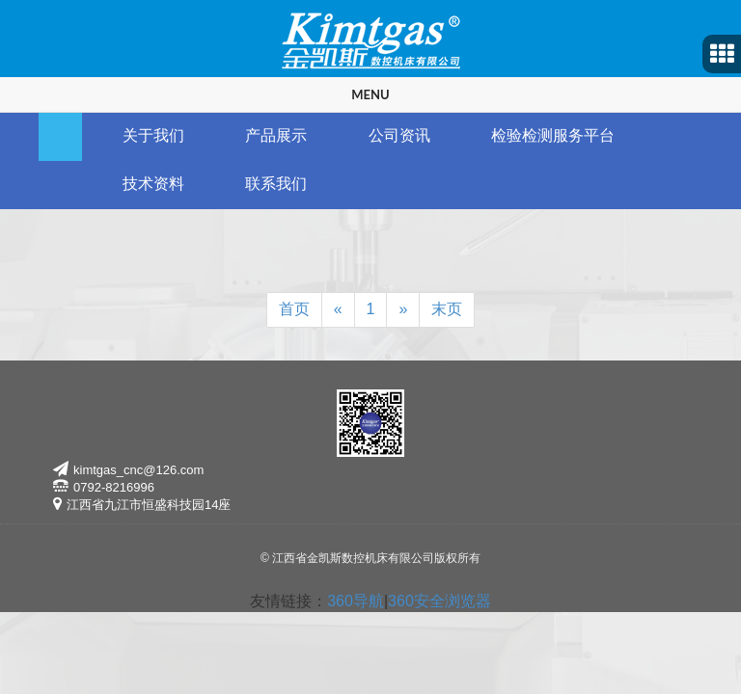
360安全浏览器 (439, 601)
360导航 (355, 601)
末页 (446, 309)
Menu (370, 94)
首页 (294, 309)
